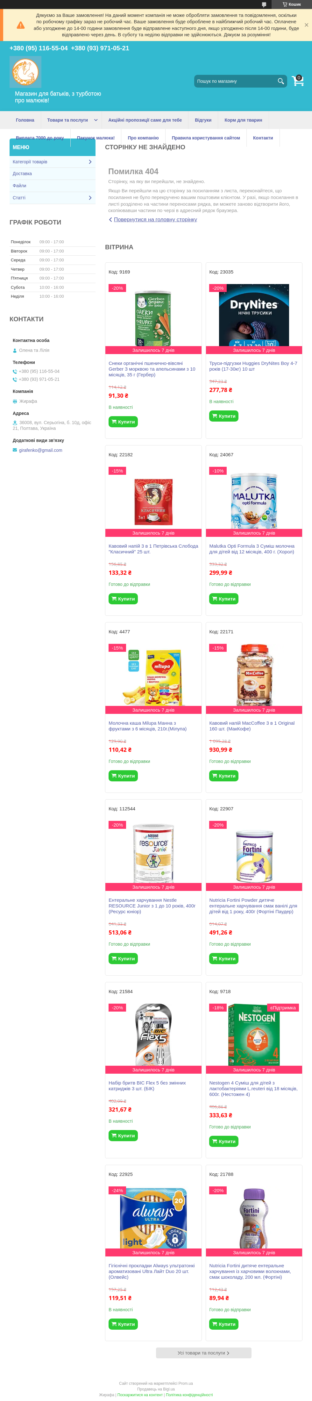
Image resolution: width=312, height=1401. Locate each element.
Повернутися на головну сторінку (155, 220)
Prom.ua (186, 1383)
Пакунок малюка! (96, 137)
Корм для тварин (243, 120)
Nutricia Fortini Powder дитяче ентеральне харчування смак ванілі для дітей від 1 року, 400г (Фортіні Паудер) (253, 905)
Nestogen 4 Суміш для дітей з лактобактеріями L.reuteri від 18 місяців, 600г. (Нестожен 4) (253, 1088)
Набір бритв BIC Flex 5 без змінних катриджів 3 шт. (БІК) (147, 1085)
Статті (19, 197)
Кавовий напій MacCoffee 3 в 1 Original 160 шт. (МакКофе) (251, 725)
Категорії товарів (30, 161)
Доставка (22, 173)
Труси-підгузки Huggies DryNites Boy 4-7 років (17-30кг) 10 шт (253, 366)
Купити (126, 421)
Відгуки (203, 120)
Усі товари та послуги (201, 1352)
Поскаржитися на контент (140, 1395)
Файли (19, 185)
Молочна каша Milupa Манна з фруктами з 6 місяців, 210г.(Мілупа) (148, 725)
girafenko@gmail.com (40, 450)
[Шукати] (280, 81)
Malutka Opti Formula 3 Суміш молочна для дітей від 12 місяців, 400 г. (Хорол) (251, 548)
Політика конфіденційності (189, 1395)
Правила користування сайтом (206, 137)
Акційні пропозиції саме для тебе (145, 120)
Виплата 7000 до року (40, 137)
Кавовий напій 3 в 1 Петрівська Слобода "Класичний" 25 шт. (153, 548)
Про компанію (143, 137)
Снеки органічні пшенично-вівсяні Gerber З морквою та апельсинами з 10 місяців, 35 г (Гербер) (152, 368)
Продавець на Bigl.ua (156, 1389)
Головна (25, 120)
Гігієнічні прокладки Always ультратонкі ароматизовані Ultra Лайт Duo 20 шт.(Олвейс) (152, 1271)
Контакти (263, 137)
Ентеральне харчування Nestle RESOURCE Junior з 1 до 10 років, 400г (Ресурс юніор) (152, 905)
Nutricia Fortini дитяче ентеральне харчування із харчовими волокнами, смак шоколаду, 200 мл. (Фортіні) (250, 1271)
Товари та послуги (67, 120)
